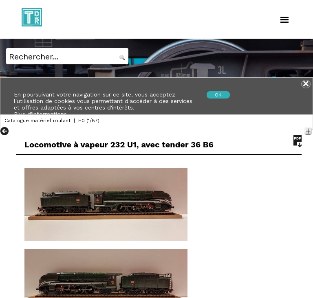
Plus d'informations (40, 114)
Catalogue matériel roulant (37, 120)
